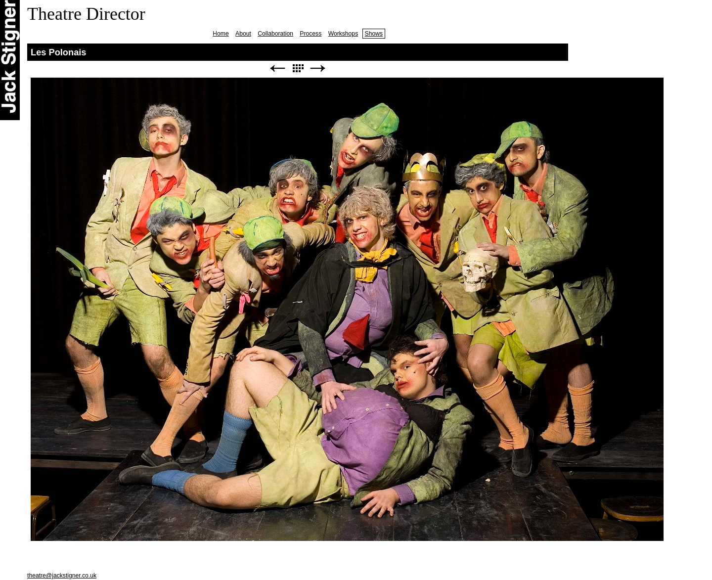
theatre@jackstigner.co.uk (61, 575)
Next (318, 68)
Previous (277, 68)
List (297, 68)
